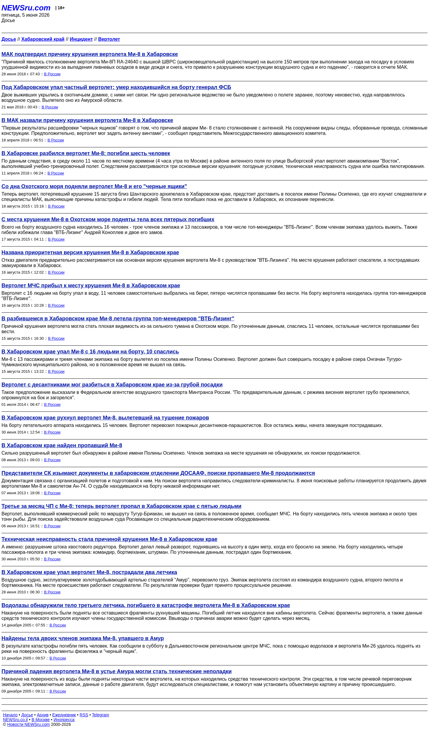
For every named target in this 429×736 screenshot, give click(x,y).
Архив (43, 714)
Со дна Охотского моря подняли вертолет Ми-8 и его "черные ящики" (94, 186)
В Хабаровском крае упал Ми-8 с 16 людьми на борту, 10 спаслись (90, 352)
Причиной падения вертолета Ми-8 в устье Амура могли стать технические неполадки (116, 671)
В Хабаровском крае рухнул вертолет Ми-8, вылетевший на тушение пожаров (105, 418)
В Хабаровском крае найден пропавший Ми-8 (61, 445)
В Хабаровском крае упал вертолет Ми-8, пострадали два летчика (89, 572)
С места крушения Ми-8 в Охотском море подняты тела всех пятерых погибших (107, 219)
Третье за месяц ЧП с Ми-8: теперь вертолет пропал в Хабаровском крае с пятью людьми (121, 506)
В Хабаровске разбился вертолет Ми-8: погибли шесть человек (85, 153)
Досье (27, 714)
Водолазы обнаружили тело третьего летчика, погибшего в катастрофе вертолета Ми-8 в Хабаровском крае (145, 605)
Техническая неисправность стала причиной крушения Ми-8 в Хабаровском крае (109, 539)
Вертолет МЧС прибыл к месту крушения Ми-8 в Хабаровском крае (90, 286)
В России (52, 74)
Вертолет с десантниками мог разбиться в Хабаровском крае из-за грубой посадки (112, 385)
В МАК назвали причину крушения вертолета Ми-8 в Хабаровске (87, 120)
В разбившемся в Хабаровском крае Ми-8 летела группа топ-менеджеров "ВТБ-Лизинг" (117, 319)
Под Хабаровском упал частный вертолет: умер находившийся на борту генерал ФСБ (116, 87)
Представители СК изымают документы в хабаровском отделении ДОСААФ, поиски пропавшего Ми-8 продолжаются (158, 473)
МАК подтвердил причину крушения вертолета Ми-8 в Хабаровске (89, 54)
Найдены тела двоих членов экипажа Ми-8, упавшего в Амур (82, 638)
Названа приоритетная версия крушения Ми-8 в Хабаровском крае (90, 252)
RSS (84, 714)
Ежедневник (64, 714)
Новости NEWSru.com (28, 724)
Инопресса (64, 719)
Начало (10, 714)
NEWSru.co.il (15, 719)
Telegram (100, 714)
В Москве (41, 719)
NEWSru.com (26, 7)
